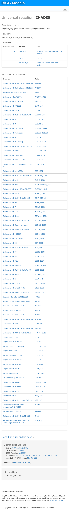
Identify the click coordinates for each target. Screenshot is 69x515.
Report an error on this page (17, 437)
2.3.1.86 (32, 456)
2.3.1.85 (25, 456)
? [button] (33, 436)
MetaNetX (17, 463)
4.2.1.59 (46, 456)
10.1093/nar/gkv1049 (56, 500)
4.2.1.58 (39, 456)
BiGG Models (13, 3)
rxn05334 (22, 453)
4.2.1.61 (54, 456)
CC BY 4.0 (26, 463)
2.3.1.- (18, 456)
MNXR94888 (32, 458)
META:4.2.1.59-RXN (20, 448)
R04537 (22, 451)
